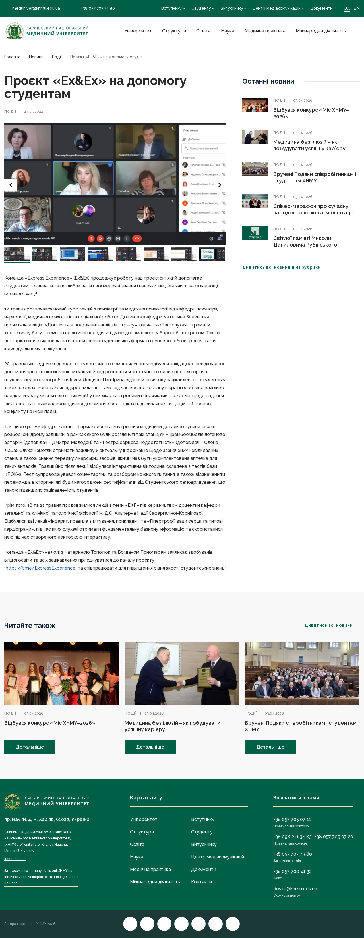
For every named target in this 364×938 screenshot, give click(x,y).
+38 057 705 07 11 (292, 819)
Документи (321, 8)
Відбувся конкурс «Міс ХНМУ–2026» (49, 723)
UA (347, 8)
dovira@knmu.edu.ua (295, 888)
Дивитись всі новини (332, 625)
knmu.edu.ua (15, 859)
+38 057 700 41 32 (292, 871)
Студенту (201, 8)
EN (356, 8)
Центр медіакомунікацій (277, 8)
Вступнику (171, 8)
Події (10, 111)
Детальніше (30, 747)
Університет (138, 31)
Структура (174, 31)
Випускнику (232, 8)
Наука (227, 31)
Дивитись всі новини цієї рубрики (285, 267)
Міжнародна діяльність (321, 31)
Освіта (203, 31)
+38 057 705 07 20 (334, 836)
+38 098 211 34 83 (292, 836)
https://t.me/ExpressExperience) (41, 568)
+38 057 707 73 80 (94, 8)
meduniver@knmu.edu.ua (32, 8)
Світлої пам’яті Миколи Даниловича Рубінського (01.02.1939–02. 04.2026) (305, 244)
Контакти (201, 882)
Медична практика (265, 31)
